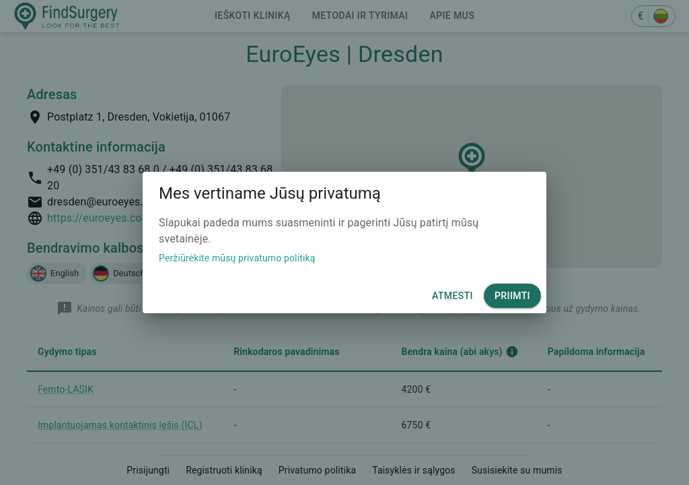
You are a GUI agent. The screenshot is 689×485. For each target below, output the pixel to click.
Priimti (512, 296)
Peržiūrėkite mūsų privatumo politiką (237, 258)
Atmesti (452, 296)
